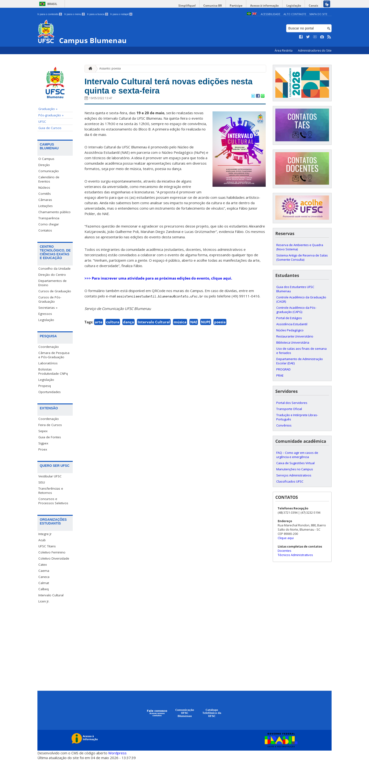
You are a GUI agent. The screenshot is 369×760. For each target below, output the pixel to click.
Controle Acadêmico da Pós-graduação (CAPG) (296, 309)
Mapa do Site (318, 14)
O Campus (46, 159)
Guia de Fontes (49, 437)
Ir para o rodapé (121, 14)
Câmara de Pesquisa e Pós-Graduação (53, 355)
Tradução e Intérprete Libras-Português (297, 417)
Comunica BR (212, 6)
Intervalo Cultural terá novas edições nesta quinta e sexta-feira (168, 86)
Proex (42, 449)
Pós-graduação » (51, 115)
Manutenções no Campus (294, 469)
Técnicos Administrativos (295, 555)
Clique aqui (286, 538)
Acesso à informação (264, 6)
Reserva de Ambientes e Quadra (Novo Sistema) (299, 247)
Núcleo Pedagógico (290, 330)
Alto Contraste (295, 14)
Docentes (284, 551)
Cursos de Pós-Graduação (49, 299)
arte (98, 322)
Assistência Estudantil (291, 324)
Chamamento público (54, 212)
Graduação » (47, 109)
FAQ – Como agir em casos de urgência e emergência (297, 455)
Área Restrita (284, 51)
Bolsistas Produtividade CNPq (53, 371)
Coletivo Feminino (51, 552)
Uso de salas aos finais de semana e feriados (301, 350)
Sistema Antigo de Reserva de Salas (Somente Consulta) (302, 257)
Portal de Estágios (289, 318)
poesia (220, 322)
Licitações (45, 206)
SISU (41, 482)
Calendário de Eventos (48, 179)
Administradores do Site (315, 51)
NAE (193, 322)
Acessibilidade (270, 14)
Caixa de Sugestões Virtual (295, 463)
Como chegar (48, 224)
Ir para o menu (74, 14)
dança (128, 322)
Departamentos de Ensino (52, 283)
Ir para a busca (97, 14)
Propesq (44, 386)
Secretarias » (47, 307)
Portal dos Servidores (291, 403)
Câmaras (45, 200)
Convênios (284, 425)
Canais (313, 6)
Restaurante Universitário (294, 336)
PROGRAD (283, 369)
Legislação (293, 6)
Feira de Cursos (50, 425)
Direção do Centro (52, 274)
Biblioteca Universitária (292, 342)
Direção (44, 165)
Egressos (45, 314)
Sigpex (43, 443)
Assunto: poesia (110, 68)
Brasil (52, 4)
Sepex (43, 431)
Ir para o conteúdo (49, 14)
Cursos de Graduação (54, 291)
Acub (42, 540)
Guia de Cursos (49, 128)
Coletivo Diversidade (53, 558)
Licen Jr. (43, 601)
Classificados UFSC (289, 481)
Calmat (43, 583)
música (180, 322)
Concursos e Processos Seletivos (53, 501)
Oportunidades (49, 392)
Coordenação (48, 347)
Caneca (43, 577)
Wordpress (117, 753)
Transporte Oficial (289, 409)
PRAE (280, 375)
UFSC (42, 121)
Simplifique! (187, 6)
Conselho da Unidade (54, 268)
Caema (43, 571)
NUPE (205, 322)
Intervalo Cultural (51, 595)
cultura (112, 322)
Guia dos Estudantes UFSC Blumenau (295, 289)
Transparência (48, 218)
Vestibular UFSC (50, 476)
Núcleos (44, 187)
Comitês (44, 193)
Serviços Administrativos (293, 475)
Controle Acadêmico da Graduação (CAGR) (301, 299)
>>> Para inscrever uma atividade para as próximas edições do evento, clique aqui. (158, 278)
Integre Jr (45, 534)
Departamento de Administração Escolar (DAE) (299, 361)
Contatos (45, 230)
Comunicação (48, 171)
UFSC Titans (47, 546)
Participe (236, 6)
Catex (42, 564)
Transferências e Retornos (50, 490)
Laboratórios (48, 363)
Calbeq (43, 589)
